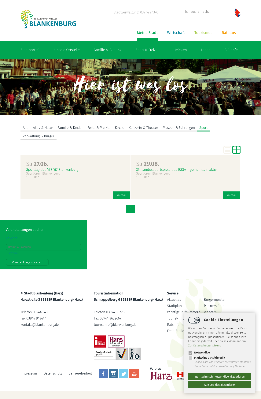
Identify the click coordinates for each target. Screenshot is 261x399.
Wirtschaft (176, 32)
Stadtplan (174, 306)
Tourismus (203, 32)
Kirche (120, 128)
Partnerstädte (214, 306)
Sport (205, 128)
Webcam (210, 312)
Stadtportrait (30, 50)
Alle (25, 128)
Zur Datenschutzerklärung (204, 345)
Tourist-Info (176, 318)
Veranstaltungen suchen (27, 262)
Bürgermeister (215, 299)
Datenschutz (53, 373)
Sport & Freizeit (147, 50)
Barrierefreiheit (81, 373)
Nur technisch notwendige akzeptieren (220, 376)
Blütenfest (232, 50)
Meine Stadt (147, 32)
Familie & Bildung (108, 50)
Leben (206, 50)
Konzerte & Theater (144, 128)
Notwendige (199, 352)
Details (121, 195)
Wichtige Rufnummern (184, 312)
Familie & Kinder (70, 128)
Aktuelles (174, 299)
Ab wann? (12, 238)
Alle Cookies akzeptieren (220, 384)
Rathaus (229, 32)
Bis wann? (12, 253)
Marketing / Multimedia (206, 357)
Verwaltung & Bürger (39, 136)
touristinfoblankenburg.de (115, 325)
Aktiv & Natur (43, 128)
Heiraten (180, 50)
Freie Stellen (176, 331)
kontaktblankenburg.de (40, 325)
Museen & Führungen (180, 128)
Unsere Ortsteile (67, 50)
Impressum (28, 373)
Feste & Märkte (99, 128)
